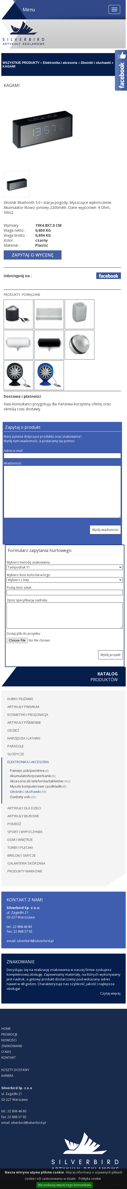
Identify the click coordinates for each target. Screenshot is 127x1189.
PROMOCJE (9, 1034)
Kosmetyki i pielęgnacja (27, 714)
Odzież (13, 730)
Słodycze (15, 754)
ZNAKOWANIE (11, 1046)
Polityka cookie (90, 1178)
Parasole (15, 746)
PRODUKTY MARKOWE (24, 871)
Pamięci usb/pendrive (27, 770)
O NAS (6, 1052)
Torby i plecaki (20, 847)
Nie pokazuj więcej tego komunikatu (64, 1185)
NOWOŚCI (9, 1040)
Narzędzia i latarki (23, 738)
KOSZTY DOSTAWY (15, 1070)
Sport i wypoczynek (25, 831)
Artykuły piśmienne (24, 722)
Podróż (14, 823)
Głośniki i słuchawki (96, 63)
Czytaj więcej (110, 993)
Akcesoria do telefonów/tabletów (36, 781)
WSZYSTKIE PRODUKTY (21, 63)
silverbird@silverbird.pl (28, 1122)
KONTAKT (8, 1057)
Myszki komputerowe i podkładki (36, 786)
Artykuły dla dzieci (24, 808)
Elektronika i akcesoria (60, 63)
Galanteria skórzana (26, 863)
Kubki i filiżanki (20, 698)
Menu (29, 9)
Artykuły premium (23, 706)
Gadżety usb (20, 796)
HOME (6, 1028)
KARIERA (7, 1075)
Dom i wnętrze (20, 839)
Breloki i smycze (21, 855)
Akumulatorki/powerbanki (31, 775)
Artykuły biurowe (23, 816)
